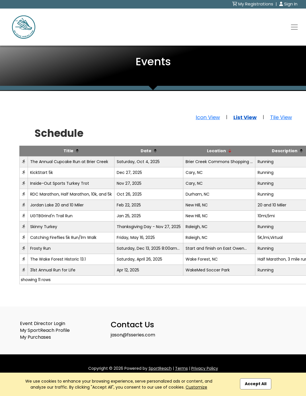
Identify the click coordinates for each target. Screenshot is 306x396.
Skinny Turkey (43, 227)
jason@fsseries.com (133, 335)
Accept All (255, 384)
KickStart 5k (41, 172)
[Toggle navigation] (294, 27)
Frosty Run (40, 248)
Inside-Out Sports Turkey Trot (59, 183)
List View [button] (245, 117)
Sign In (288, 4)
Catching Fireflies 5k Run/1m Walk (63, 237)
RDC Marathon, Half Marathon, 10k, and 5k (71, 194)
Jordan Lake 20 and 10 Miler (57, 205)
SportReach (160, 368)
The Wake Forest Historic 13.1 (58, 259)
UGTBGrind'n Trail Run (51, 216)
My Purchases (35, 337)
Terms (181, 368)
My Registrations (253, 4)
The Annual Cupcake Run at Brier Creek (69, 162)
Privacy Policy (204, 368)
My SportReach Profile (45, 330)
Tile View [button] (281, 117)
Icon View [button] (208, 117)
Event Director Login (42, 323)
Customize (196, 387)
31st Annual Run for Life (52, 270)
